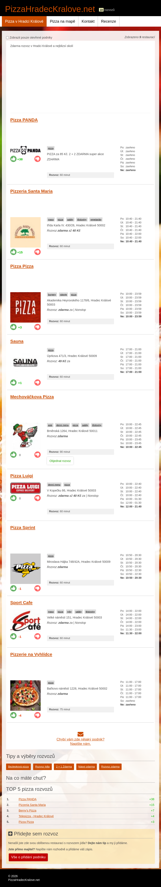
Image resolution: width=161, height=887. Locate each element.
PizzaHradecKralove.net (50, 9)
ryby (69, 611)
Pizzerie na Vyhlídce (31, 654)
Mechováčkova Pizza (32, 396)
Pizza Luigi (21, 475)
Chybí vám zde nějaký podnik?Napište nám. (81, 739)
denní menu (62, 425)
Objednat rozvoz (60, 461)
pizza (50, 148)
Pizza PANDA (24, 119)
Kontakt (88, 21)
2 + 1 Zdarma (64, 766)
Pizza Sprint (22, 527)
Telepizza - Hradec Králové (36, 816)
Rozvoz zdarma (110, 766)
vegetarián (95, 219)
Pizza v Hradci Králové (24, 21)
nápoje (63, 294)
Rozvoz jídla (42, 766)
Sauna (16, 341)
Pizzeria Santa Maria (31, 191)
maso (51, 219)
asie (50, 425)
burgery (52, 294)
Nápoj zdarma (86, 766)
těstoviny (81, 219)
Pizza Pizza (22, 266)
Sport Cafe (21, 602)
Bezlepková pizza (18, 766)
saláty (70, 219)
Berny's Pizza (27, 810)
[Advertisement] (80, 79)
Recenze (108, 21)
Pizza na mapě (62, 21)
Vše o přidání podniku (28, 857)
